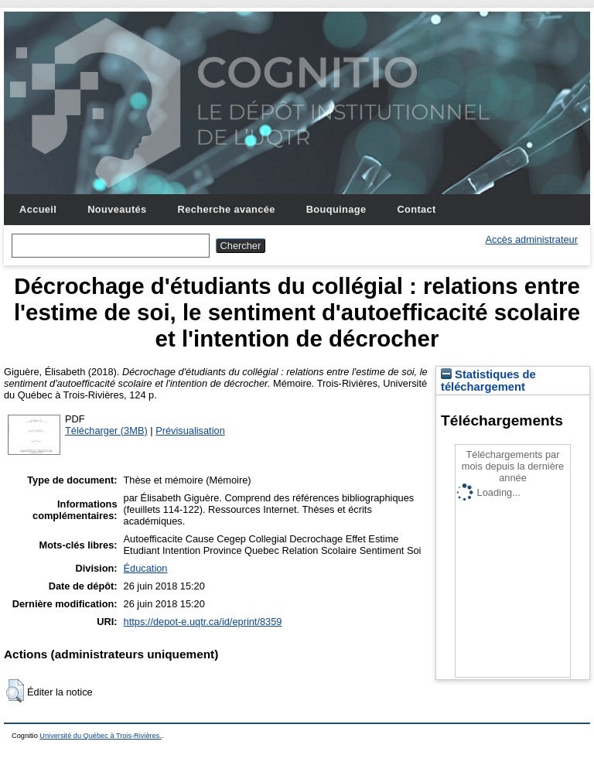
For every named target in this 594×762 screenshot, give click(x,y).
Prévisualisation (190, 430)
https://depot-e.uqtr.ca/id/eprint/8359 (203, 621)
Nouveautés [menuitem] (116, 209)
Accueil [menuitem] (37, 209)
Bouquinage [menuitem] (336, 209)
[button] (15, 690)
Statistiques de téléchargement (488, 380)
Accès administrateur (532, 239)
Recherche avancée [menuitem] (226, 209)
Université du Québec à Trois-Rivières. (100, 736)
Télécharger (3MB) (106, 430)
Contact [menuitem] (416, 209)
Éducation (146, 568)
